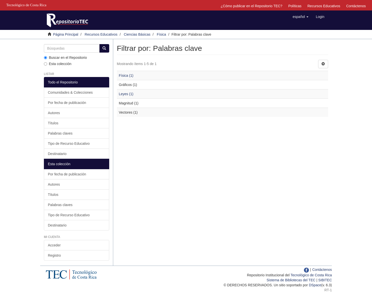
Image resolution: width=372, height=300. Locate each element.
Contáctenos (356, 6)
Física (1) (126, 75)
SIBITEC (325, 280)
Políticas (294, 6)
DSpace (315, 285)
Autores (54, 113)
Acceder (54, 245)
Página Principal (65, 34)
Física (161, 34)
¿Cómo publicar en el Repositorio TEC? (251, 6)
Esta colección (57, 64)
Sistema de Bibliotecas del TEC (291, 280)
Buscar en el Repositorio (65, 58)
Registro (54, 255)
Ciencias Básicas (137, 34)
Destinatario (57, 154)
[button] (300, 16)
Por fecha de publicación (67, 103)
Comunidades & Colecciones (70, 92)
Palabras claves (60, 133)
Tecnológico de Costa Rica (311, 275)
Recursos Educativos (323, 6)
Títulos (53, 123)
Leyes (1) (126, 94)
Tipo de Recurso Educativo (69, 144)
